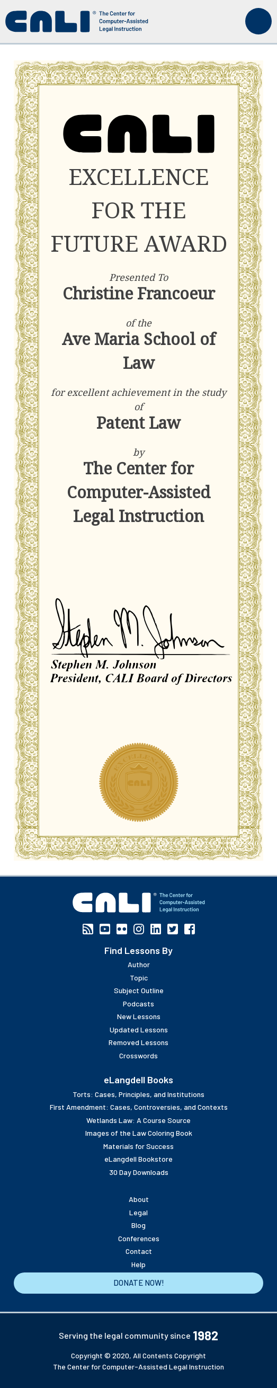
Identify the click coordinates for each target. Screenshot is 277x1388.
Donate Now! (138, 1282)
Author (139, 964)
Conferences (138, 1238)
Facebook (189, 929)
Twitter (172, 929)
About (139, 1199)
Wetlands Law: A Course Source (138, 1120)
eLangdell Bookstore (138, 1158)
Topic (139, 977)
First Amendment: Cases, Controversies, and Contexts (139, 1106)
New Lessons (138, 1016)
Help (138, 1264)
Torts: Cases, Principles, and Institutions (138, 1094)
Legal (138, 1212)
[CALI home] (76, 21)
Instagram (138, 929)
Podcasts (138, 1003)
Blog (138, 1225)
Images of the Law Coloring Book (138, 1132)
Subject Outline (139, 990)
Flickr (122, 929)
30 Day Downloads (138, 1172)
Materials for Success (138, 1146)
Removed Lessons (138, 1042)
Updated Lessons (139, 1029)
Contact (139, 1251)
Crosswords (138, 1055)
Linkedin (155, 929)
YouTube (105, 929)
